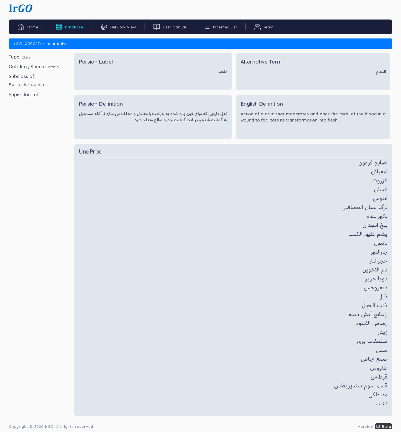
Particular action (26, 84)
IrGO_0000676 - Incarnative (40, 43)
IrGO (49, 426)
